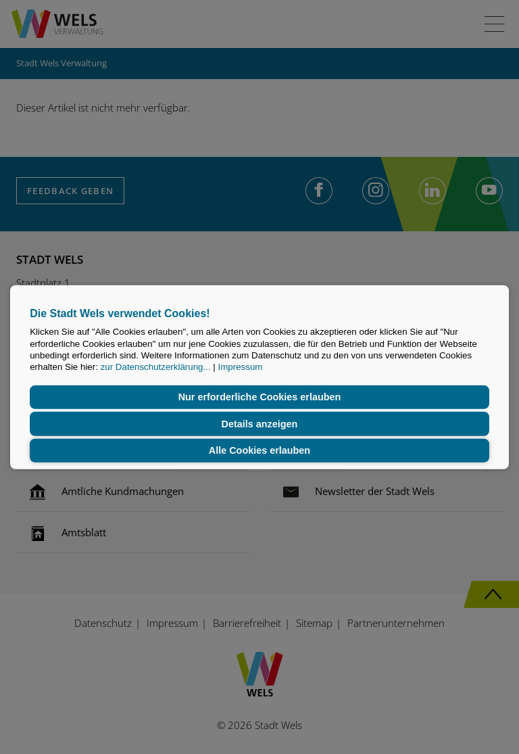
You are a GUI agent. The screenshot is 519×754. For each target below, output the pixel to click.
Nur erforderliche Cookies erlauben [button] (259, 397)
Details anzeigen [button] (260, 424)
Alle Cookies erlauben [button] (259, 450)
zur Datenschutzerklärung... (156, 367)
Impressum (240, 367)
